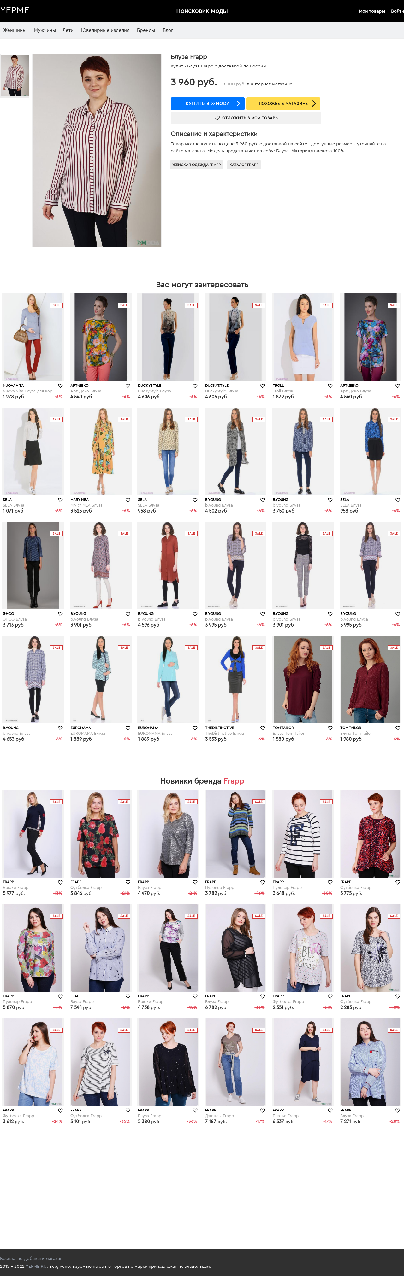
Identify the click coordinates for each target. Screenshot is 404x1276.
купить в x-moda (208, 104)
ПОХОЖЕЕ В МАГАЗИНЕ (283, 104)
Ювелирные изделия (105, 30)
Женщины (15, 30)
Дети (68, 30)
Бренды (146, 30)
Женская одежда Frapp (196, 165)
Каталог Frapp (244, 165)
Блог (168, 30)
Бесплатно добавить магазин (31, 1258)
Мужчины (45, 30)
